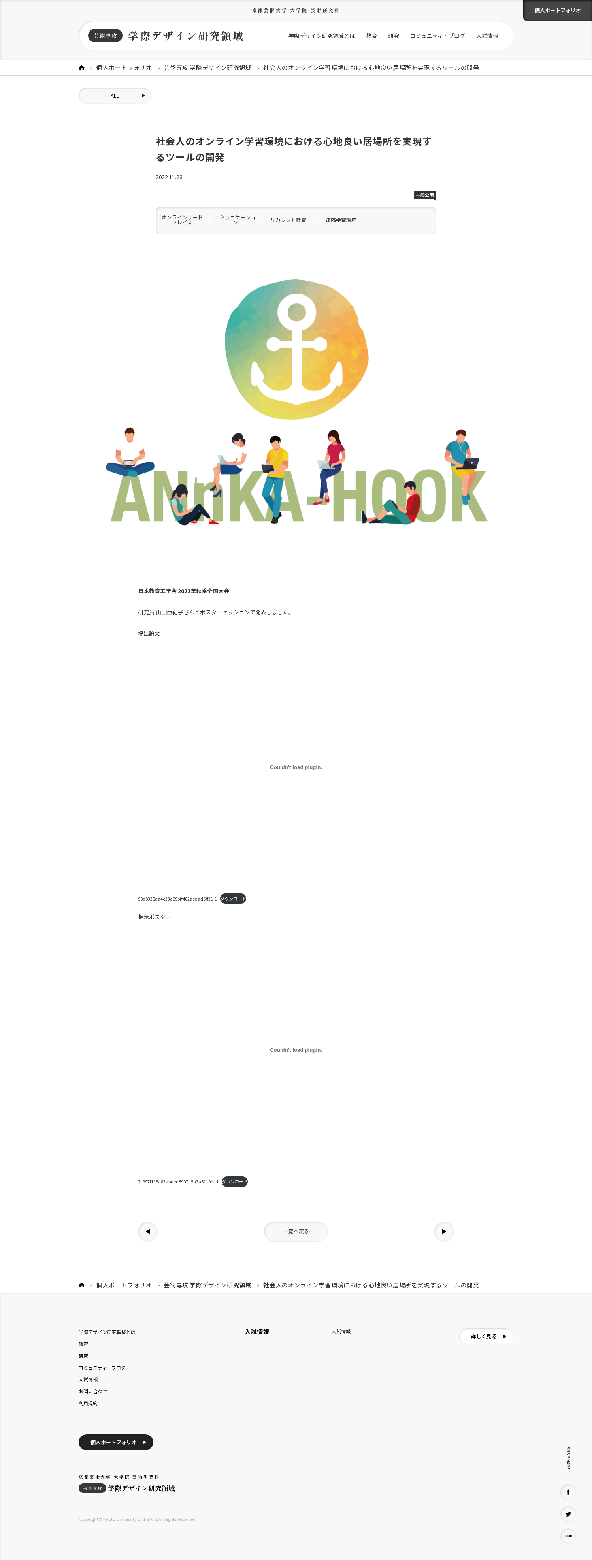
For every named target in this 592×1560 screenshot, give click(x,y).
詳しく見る (484, 1336)
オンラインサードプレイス (182, 219)
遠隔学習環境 (341, 220)
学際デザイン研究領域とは (321, 36)
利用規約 (88, 1403)
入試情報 (487, 36)
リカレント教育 (288, 220)
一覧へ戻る (296, 1231)
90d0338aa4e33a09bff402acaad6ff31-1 (177, 898)
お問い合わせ (93, 1391)
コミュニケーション (235, 219)
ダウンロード (233, 898)
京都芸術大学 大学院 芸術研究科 (296, 10)
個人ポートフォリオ (558, 10)
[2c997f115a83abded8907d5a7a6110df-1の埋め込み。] (296, 1050)
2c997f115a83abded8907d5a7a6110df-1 (178, 1181)
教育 (371, 36)
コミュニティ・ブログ (437, 36)
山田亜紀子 (169, 612)
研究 (393, 36)
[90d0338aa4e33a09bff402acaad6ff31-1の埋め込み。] (296, 767)
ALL (115, 95)
